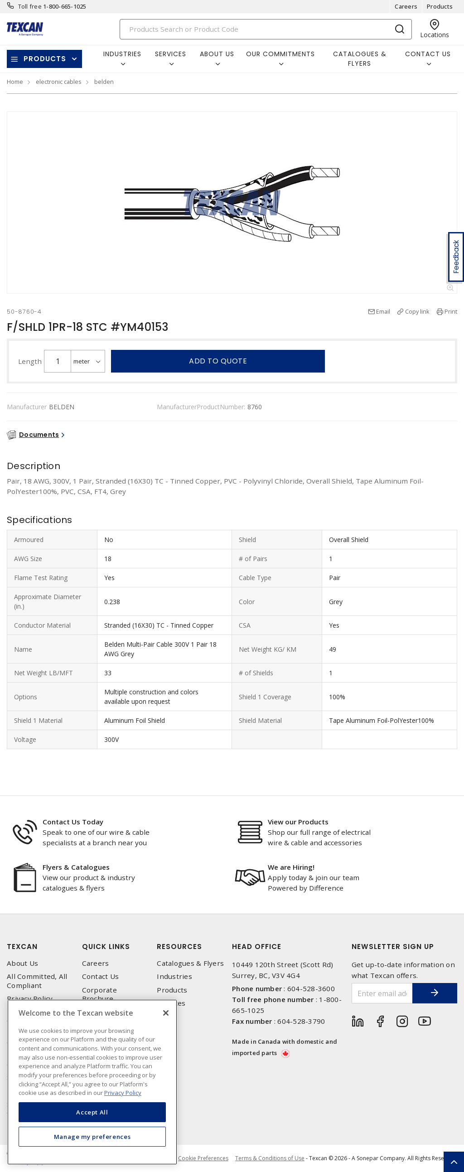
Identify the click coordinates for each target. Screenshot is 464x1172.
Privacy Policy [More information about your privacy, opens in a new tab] (122, 1093)
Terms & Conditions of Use (269, 1158)
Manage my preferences (92, 1137)
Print (451, 311)
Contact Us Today (73, 821)
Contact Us (100, 976)
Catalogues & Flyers (360, 58)
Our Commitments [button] (280, 53)
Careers (406, 6)
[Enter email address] (382, 993)
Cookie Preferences (203, 1158)
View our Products (298, 821)
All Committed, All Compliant (37, 980)
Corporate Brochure (99, 994)
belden (104, 81)
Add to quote (218, 361)
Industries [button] (122, 53)
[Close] (166, 1013)
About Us (22, 963)
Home (15, 81)
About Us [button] (217, 53)
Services (171, 1003)
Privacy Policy (30, 998)
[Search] (266, 29)
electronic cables (59, 81)
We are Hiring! (291, 867)
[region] (92, 1082)
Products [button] (45, 58)
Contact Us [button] (428, 53)
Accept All (92, 1112)
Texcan (22, 946)
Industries (174, 976)
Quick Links (106, 946)
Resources (179, 946)
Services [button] (170, 53)
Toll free (30, 6)
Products (440, 6)
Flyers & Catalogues (76, 867)
